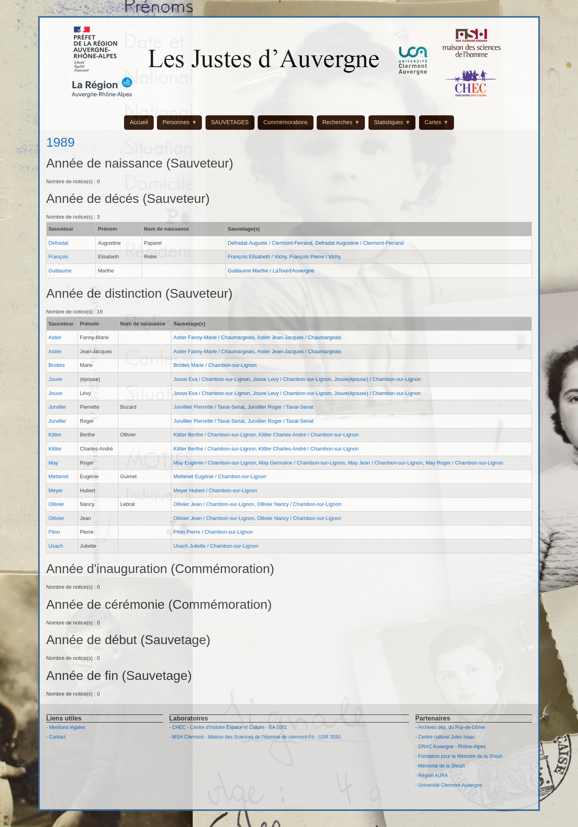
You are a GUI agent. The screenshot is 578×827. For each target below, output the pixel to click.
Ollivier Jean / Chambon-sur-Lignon (213, 504)
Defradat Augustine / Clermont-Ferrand (359, 243)
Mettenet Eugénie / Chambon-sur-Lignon (219, 476)
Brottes (57, 365)
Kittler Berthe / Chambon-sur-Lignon (214, 435)
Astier (55, 337)
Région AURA (433, 775)
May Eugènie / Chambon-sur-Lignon (214, 463)
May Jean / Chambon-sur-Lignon (385, 463)
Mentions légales (67, 727)
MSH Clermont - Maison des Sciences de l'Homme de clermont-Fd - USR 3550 (256, 737)
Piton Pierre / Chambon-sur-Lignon (213, 532)
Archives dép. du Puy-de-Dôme (451, 727)
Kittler (55, 435)
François (58, 257)
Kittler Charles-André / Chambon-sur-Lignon (308, 435)
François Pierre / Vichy (315, 257)
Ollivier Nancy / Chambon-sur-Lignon (299, 504)
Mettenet (59, 476)
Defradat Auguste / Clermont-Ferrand (270, 243)
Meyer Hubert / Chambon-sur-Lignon (215, 490)
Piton (54, 532)
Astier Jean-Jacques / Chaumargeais (299, 337)
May (53, 463)
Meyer (56, 490)
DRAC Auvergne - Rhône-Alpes (452, 746)
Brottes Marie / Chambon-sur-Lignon (214, 365)
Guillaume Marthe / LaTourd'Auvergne (271, 271)
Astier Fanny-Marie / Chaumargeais (213, 337)
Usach (56, 546)
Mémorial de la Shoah (441, 766)
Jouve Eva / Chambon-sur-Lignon (211, 379)
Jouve (55, 379)
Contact (57, 737)
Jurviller (57, 407)
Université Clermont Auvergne (450, 785)
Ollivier (56, 504)
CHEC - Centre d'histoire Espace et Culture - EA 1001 (229, 727)
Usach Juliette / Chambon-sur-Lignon (215, 546)
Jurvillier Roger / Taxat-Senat (280, 407)
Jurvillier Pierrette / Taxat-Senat (209, 407)
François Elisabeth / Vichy (257, 257)
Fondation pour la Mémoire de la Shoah (460, 756)
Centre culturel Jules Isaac (446, 737)
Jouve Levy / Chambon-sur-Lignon (292, 379)
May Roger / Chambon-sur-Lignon (464, 463)
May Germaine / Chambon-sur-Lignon (302, 463)
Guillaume (60, 271)
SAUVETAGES (230, 122)
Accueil (139, 122)
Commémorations (285, 122)
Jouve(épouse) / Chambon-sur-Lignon (377, 379)
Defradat (58, 243)
